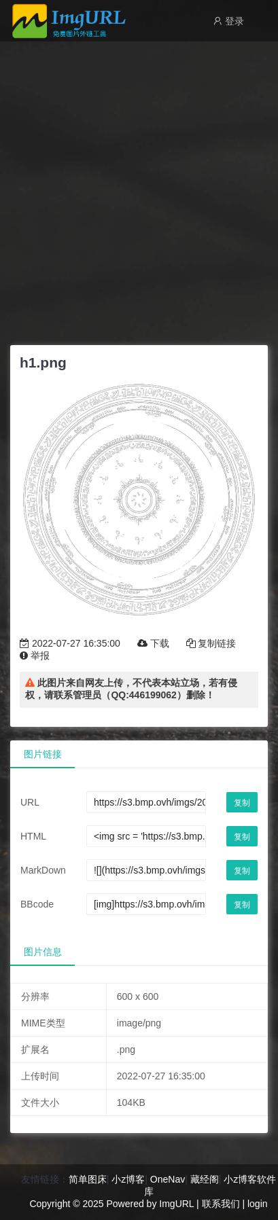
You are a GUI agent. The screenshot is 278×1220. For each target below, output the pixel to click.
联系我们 (221, 1203)
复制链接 (211, 643)
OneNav (167, 1179)
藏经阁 (204, 1179)
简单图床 (88, 1179)
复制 (242, 803)
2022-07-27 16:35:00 (70, 643)
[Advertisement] (139, 190)
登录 (228, 21)
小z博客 (128, 1179)
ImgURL (176, 1203)
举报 (35, 655)
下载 (153, 643)
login (257, 1203)
